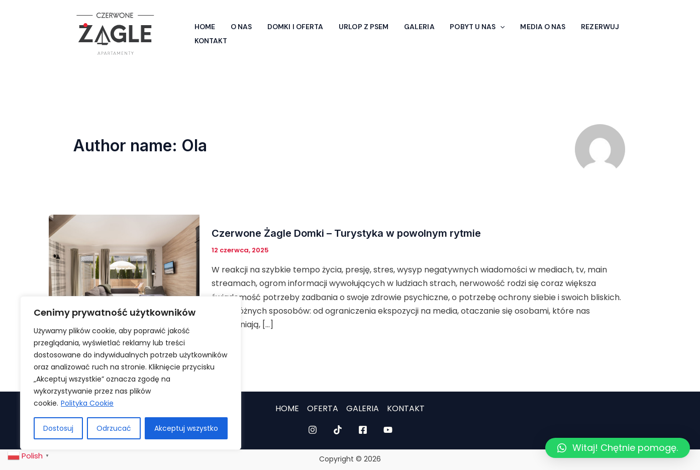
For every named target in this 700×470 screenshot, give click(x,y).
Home (203, 24)
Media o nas (521, 24)
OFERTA (322, 408)
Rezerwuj (575, 24)
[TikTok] (337, 429)
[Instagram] (312, 429)
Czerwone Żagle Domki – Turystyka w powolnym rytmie (346, 233)
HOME (287, 408)
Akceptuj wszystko (186, 428)
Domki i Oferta (287, 24)
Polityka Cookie (87, 403)
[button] (617, 448)
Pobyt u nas (459, 24)
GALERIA (362, 408)
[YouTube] (387, 429)
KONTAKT (406, 408)
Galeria (404, 24)
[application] (481, 24)
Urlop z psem (352, 24)
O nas (236, 24)
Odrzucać (113, 428)
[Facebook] (362, 429)
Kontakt (209, 43)
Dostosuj (58, 428)
